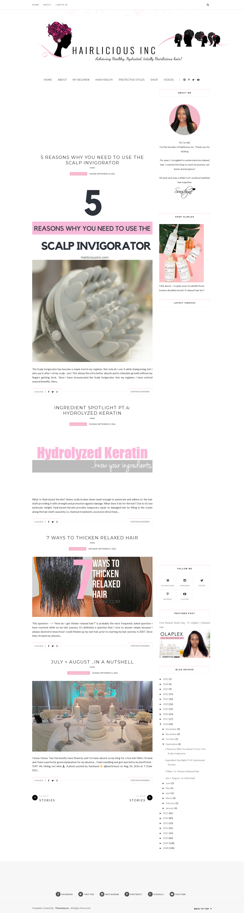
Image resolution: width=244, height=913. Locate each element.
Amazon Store (167, 582)
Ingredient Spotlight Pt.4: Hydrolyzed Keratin (92, 410)
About (47, 4)
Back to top (203, 908)
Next (142, 352)
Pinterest (167, 595)
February (170, 803)
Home (35, 4)
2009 (165, 843)
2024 (165, 684)
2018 (165, 714)
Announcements (79, 673)
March (169, 798)
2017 (165, 719)
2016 (165, 724)
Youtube (185, 595)
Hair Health (104, 79)
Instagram (185, 582)
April (168, 793)
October (170, 739)
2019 (165, 709)
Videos (169, 79)
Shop (154, 79)
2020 (165, 704)
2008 (165, 848)
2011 (165, 833)
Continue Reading (140, 391)
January (170, 808)
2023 (165, 689)
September (172, 744)
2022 (165, 694)
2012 (165, 828)
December (171, 729)
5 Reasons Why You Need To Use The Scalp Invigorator (92, 160)
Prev (134, 352)
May (168, 788)
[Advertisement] (92, 113)
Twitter (201, 582)
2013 (165, 823)
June (168, 783)
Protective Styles (132, 79)
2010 (165, 838)
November (171, 734)
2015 (165, 813)
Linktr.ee (62, 4)
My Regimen (81, 79)
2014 (165, 818)
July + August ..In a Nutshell (92, 662)
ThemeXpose (62, 908)
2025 (165, 679)
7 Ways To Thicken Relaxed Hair (92, 538)
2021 (165, 699)
